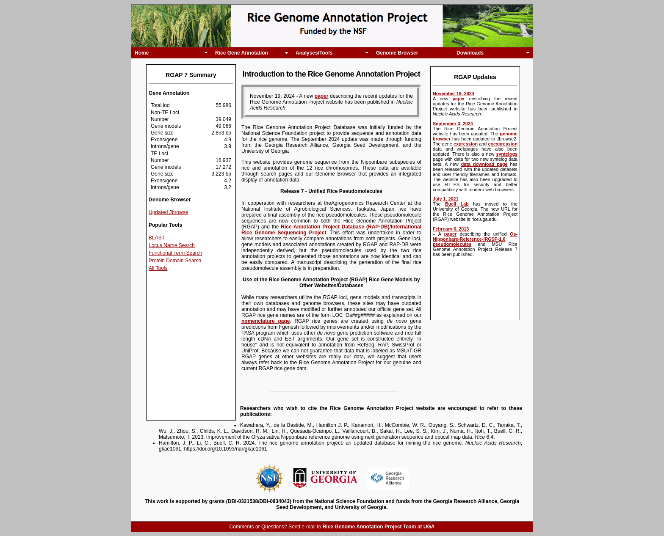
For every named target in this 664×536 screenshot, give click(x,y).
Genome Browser (397, 53)
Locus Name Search (172, 245)
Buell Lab (457, 203)
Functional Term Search (175, 253)
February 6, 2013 (451, 228)
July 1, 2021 (446, 198)
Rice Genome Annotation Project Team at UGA (379, 527)
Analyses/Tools (314, 53)
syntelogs (506, 154)
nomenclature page (265, 321)
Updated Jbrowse (168, 212)
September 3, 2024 (453, 123)
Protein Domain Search (175, 261)
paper (458, 98)
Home (142, 53)
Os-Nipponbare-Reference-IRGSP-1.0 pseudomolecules (475, 239)
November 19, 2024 (453, 93)
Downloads (470, 53)
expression (466, 143)
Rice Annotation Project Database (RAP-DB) (335, 227)
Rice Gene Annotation (241, 53)
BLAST (157, 238)
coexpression (502, 143)
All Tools (158, 268)
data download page (484, 164)
